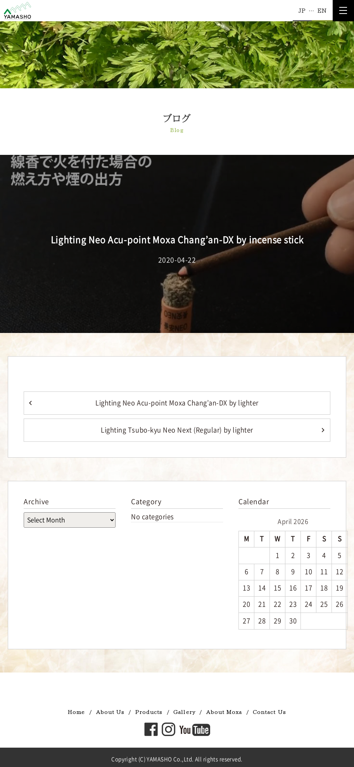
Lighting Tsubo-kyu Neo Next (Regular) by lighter (177, 430)
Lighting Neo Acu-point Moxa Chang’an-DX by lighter (177, 403)
